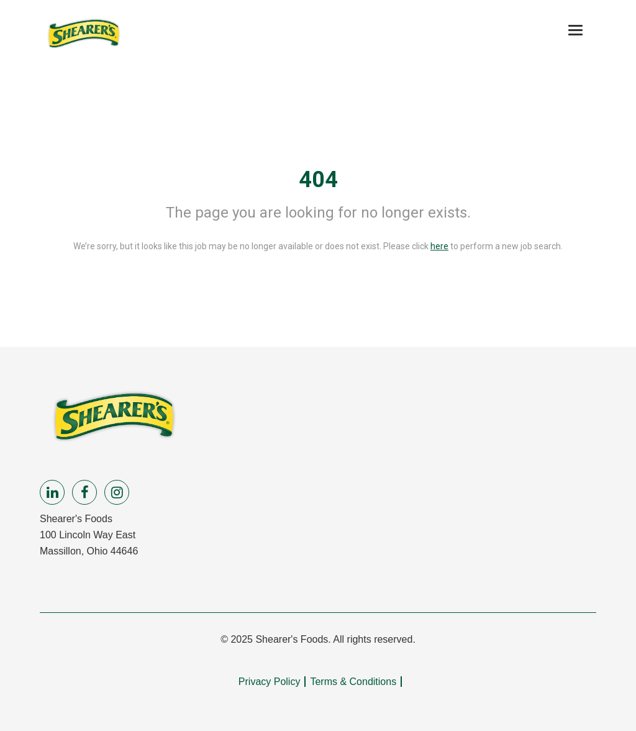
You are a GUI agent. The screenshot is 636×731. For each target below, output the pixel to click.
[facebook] (84, 492)
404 (318, 180)
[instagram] (116, 492)
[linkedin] (52, 492)
